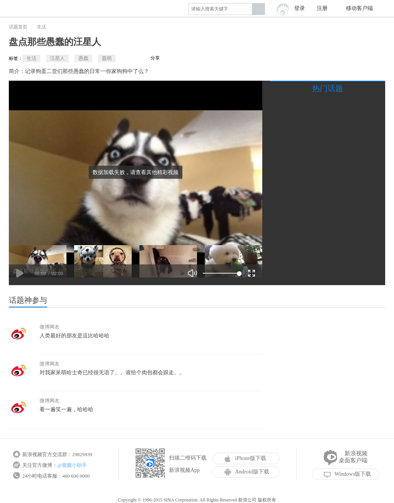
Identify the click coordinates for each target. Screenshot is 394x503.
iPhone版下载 (245, 458)
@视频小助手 (72, 465)
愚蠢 (83, 58)
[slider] (221, 273)
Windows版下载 (347, 474)
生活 (41, 27)
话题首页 (18, 27)
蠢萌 (107, 58)
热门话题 (327, 88)
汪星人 (57, 58)
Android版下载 (246, 472)
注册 (322, 8)
